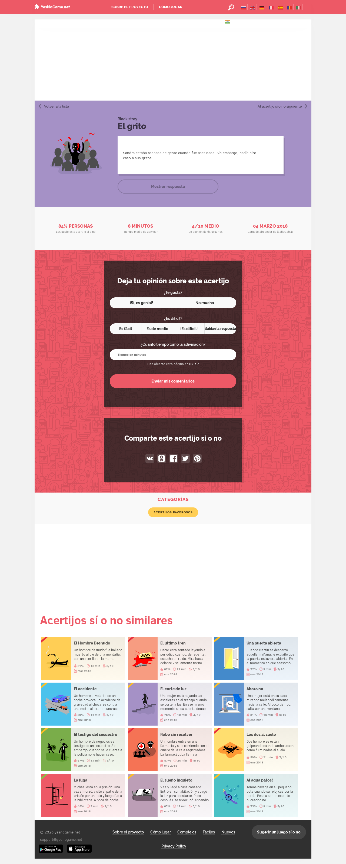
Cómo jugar (170, 7)
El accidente (83, 704)
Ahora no (256, 704)
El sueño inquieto (170, 795)
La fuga (83, 795)
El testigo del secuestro (83, 749)
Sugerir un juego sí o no (279, 832)
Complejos (186, 832)
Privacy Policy (173, 846)
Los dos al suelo (256, 749)
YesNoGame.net (55, 7)
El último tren (170, 658)
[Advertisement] (173, 60)
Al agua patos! (256, 795)
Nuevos (228, 832)
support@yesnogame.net (61, 839)
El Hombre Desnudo (83, 658)
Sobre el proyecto (129, 7)
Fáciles (209, 832)
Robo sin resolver (170, 749)
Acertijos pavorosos (173, 512)
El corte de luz (170, 704)
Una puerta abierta (256, 658)
